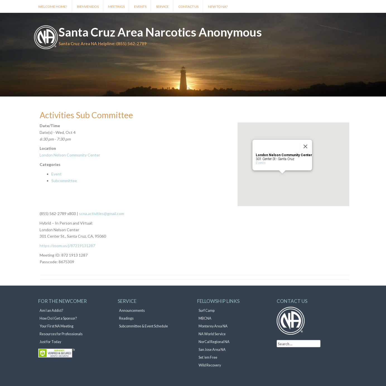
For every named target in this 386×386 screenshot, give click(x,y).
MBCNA (205, 318)
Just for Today (50, 342)
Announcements (132, 310)
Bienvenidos (88, 6)
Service (162, 6)
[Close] (305, 146)
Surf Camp (206, 310)
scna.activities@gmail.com (101, 213)
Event (56, 174)
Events (140, 6)
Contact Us (188, 6)
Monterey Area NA (213, 326)
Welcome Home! (52, 6)
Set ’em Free (208, 357)
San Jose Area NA (212, 350)
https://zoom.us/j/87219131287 (67, 245)
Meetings (116, 6)
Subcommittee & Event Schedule (143, 326)
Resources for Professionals (61, 334)
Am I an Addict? (51, 310)
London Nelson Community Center (70, 155)
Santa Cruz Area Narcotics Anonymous (160, 32)
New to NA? (218, 6)
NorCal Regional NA (214, 342)
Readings (126, 318)
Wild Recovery (210, 365)
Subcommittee (64, 180)
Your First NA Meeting (56, 326)
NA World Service (212, 334)
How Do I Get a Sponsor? (58, 318)
